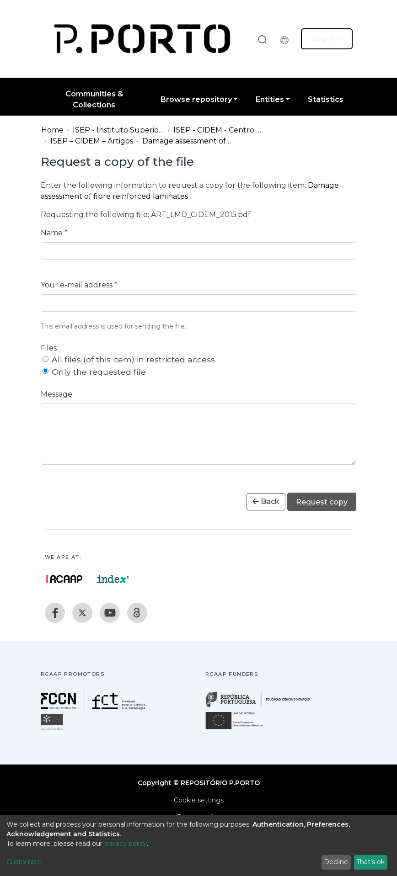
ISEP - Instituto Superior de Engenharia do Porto (118, 130)
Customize (23, 862)
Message (56, 394)
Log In (324, 39)
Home (52, 130)
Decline (336, 862)
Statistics (325, 99)
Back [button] (265, 501)
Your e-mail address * (79, 285)
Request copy (322, 502)
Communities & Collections (94, 99)
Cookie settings (199, 800)
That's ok (370, 862)
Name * (54, 232)
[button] (287, 39)
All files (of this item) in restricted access (133, 359)
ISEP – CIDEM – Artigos (91, 141)
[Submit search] (262, 39)
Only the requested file (99, 372)
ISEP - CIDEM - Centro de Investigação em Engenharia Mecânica (219, 130)
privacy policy (125, 843)
